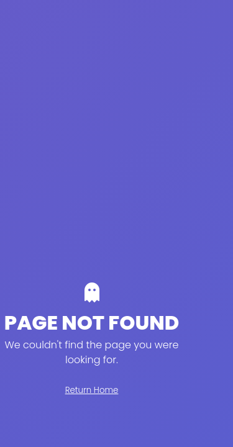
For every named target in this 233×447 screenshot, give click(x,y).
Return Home (92, 390)
